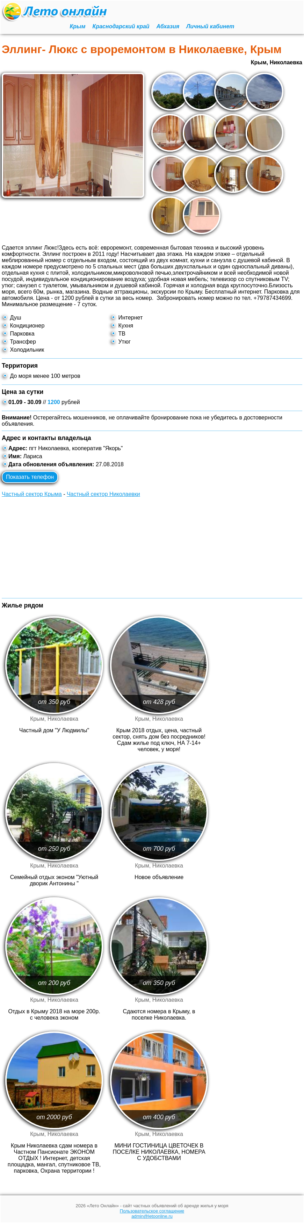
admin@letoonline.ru (152, 1216)
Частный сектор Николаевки (103, 494)
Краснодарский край (121, 26)
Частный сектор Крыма (32, 494)
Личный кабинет (210, 26)
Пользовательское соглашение (152, 1211)
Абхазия (168, 26)
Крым (78, 26)
